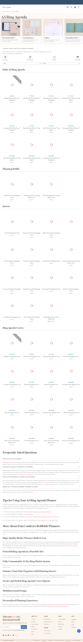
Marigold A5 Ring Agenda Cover (51, 357)
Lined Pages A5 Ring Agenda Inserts (12, 317)
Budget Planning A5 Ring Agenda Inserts (31, 290)
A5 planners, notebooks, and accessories (58, 607)
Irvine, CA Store (47, 633)
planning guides (42, 520)
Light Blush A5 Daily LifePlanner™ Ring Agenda (31, 99)
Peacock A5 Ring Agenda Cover (71, 357)
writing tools (63, 605)
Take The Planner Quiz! (48, 622)
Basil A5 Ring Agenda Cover (51, 385)
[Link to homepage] (7, 7)
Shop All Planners (47, 619)
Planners (8, 11)
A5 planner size (8, 463)
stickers (49, 605)
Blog (32, 634)
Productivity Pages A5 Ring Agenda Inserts (12, 290)
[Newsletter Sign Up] (12, 627)
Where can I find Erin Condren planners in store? (20, 487)
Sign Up (24, 627)
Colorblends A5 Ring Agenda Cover (51, 413)
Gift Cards (60, 627)
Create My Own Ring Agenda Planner (42, 512)
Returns (73, 622)
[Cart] (75, 7)
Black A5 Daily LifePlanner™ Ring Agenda (31, 129)
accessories (44, 605)
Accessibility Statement (76, 640)
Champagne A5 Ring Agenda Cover (71, 385)
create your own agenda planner (27, 474)
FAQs (73, 624)
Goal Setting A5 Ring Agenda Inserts (51, 261)
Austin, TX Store (47, 631)
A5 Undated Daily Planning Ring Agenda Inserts (32, 197)
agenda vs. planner (49, 484)
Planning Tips (46, 624)
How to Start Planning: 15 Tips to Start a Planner (46, 517)
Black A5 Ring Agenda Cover (31, 385)
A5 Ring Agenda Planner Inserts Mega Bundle (51, 318)
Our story (33, 619)
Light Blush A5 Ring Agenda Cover (31, 357)
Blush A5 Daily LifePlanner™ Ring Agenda (12, 159)
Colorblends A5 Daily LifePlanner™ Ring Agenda (51, 159)
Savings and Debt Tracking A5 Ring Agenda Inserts (71, 262)
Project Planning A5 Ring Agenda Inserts (31, 262)
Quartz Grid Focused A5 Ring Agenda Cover (51, 442)
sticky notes (54, 605)
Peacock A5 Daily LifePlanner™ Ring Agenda (71, 99)
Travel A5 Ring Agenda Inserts (12, 233)
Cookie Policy (49, 640)
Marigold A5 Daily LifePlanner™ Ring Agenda (51, 99)
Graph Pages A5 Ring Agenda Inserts (51, 289)
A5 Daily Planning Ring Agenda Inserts (12, 197)
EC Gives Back (34, 629)
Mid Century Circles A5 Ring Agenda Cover (12, 442)
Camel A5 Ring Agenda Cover (31, 413)
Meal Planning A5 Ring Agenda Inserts (71, 290)
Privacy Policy (43, 640)
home (4, 11)
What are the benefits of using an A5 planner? (19, 477)
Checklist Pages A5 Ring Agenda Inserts (12, 262)
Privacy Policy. (23, 630)
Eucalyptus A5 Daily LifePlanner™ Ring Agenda (12, 129)
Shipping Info (74, 619)
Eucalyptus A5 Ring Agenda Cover (12, 385)
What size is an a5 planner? (12, 459)
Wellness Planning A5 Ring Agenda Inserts (51, 234)
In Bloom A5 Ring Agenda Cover (71, 413)
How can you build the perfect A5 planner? (18, 467)
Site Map (60, 629)
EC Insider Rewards (62, 619)
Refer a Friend (61, 624)
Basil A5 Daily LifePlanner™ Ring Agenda (51, 129)
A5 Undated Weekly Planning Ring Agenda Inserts (51, 197)
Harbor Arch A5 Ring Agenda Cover (71, 441)
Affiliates (33, 627)
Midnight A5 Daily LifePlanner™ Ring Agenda (12, 99)
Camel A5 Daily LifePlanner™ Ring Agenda (31, 159)
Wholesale (33, 622)
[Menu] (78, 7)
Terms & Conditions (17, 630)
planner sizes (58, 463)
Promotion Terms (68, 640)
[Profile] (67, 7)
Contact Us (74, 627)
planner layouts (63, 546)
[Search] (71, 7)
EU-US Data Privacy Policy (58, 640)
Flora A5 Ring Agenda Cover (32, 441)
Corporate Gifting (34, 624)
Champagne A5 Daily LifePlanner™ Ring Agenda (71, 129)
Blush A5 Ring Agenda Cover (12, 413)
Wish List (60, 622)
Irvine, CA (32, 491)
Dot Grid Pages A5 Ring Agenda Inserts (32, 318)
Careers (32, 632)
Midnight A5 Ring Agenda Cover (12, 357)
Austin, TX (25, 491)
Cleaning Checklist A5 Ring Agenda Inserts (32, 234)
